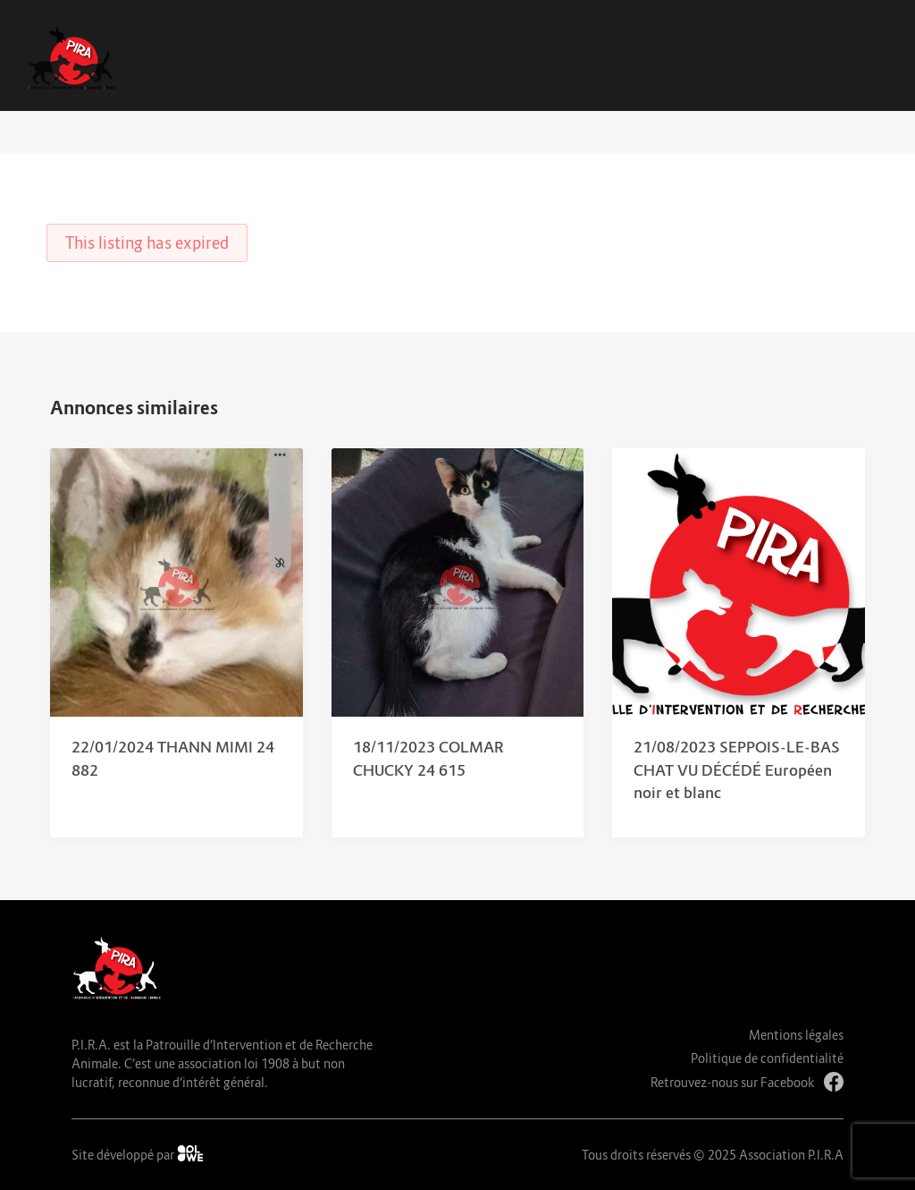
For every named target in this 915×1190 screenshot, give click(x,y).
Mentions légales (796, 1034)
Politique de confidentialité (767, 1058)
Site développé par (137, 1153)
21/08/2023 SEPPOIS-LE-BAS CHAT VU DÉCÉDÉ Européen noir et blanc (737, 770)
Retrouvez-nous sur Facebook (747, 1082)
